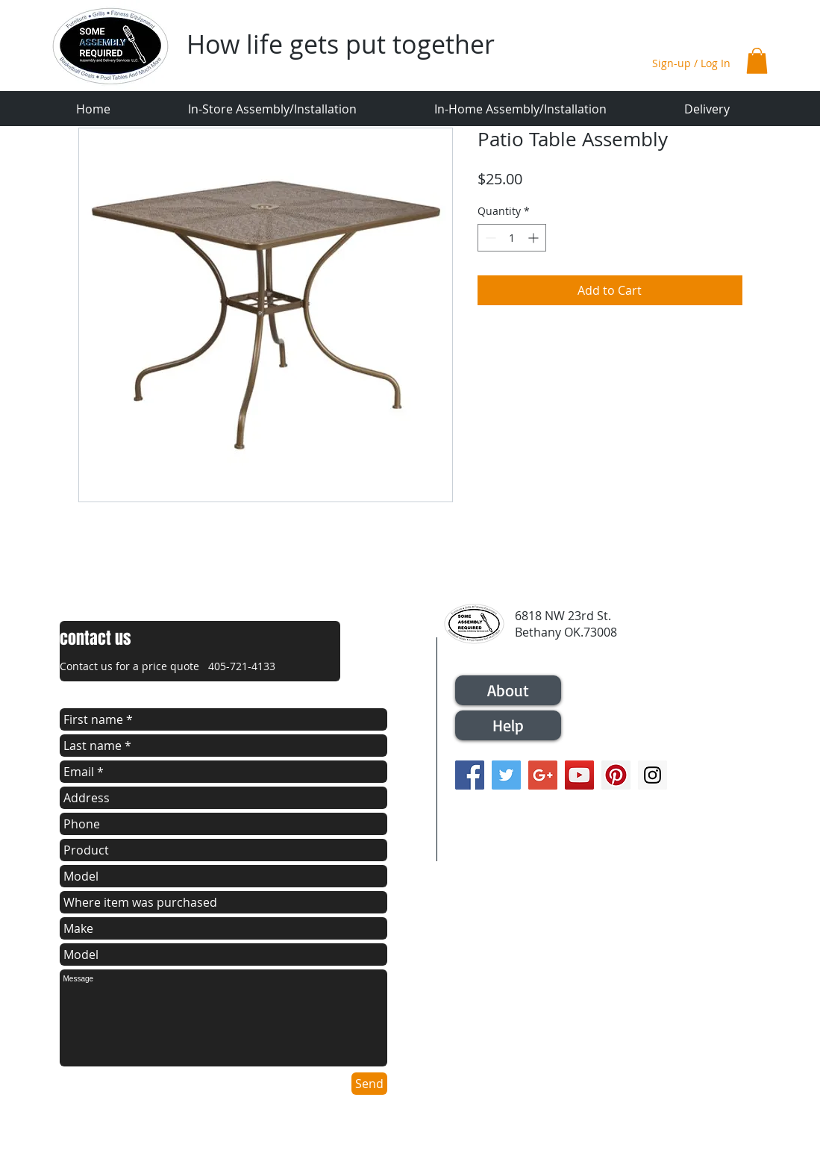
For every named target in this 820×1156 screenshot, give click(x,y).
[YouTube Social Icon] (579, 775)
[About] (508, 690)
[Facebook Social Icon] (469, 775)
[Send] (369, 1083)
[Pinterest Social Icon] (615, 775)
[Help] (508, 725)
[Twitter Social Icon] (506, 775)
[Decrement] (489, 238)
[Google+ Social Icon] (542, 775)
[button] (757, 61)
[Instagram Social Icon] (652, 775)
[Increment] (534, 238)
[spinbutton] (511, 238)
